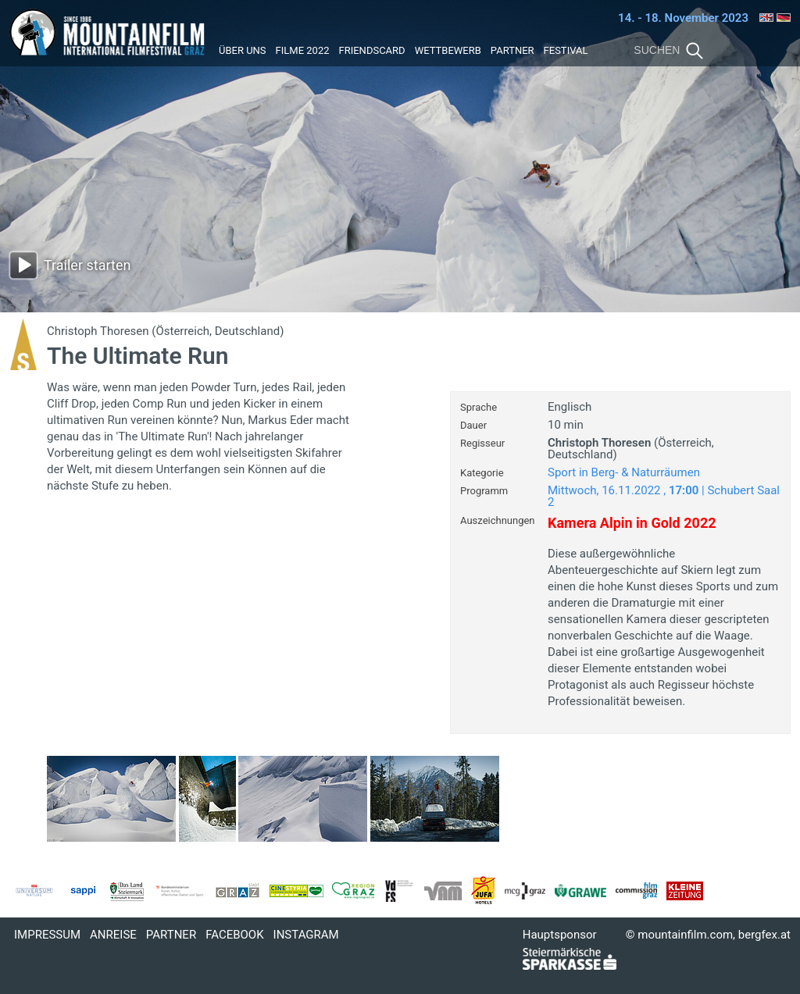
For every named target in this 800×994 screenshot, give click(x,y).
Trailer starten (87, 265)
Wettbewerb (448, 50)
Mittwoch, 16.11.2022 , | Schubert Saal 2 (664, 496)
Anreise (113, 935)
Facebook (234, 935)
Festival (566, 50)
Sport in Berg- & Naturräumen (624, 472)
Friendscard (372, 50)
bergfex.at (764, 935)
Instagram (306, 935)
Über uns (242, 50)
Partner (512, 50)
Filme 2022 (303, 50)
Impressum (47, 935)
